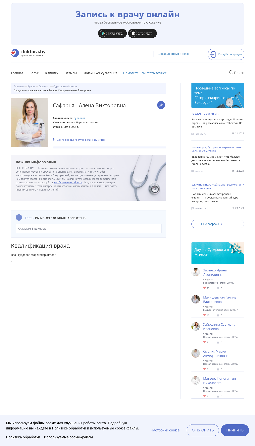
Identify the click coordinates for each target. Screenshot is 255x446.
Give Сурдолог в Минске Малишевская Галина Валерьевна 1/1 (205, 315)
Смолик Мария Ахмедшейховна (216, 353)
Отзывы (71, 73)
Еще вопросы (213, 224)
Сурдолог (79, 118)
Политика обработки (23, 437)
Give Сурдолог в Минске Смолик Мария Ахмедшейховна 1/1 (205, 369)
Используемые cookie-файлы (68, 437)
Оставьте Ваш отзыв (89, 228)
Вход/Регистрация (225, 54)
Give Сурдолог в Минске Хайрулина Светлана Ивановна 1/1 (205, 342)
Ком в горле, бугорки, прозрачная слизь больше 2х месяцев (216, 149)
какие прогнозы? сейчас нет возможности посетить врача (217, 186)
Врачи (34, 73)
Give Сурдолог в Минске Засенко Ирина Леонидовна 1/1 (205, 288)
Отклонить (203, 430)
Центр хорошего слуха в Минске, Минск (81, 139)
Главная (17, 73)
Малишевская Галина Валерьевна (219, 299)
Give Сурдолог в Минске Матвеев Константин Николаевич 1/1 (205, 396)
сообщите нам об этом (68, 182)
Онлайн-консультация (100, 73)
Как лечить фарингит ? (205, 113)
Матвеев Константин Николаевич (219, 380)
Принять (235, 430)
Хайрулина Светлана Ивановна (219, 326)
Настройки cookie (165, 430)
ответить (200, 134)
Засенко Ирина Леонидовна (215, 272)
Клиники (52, 73)
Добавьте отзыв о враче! (170, 53)
